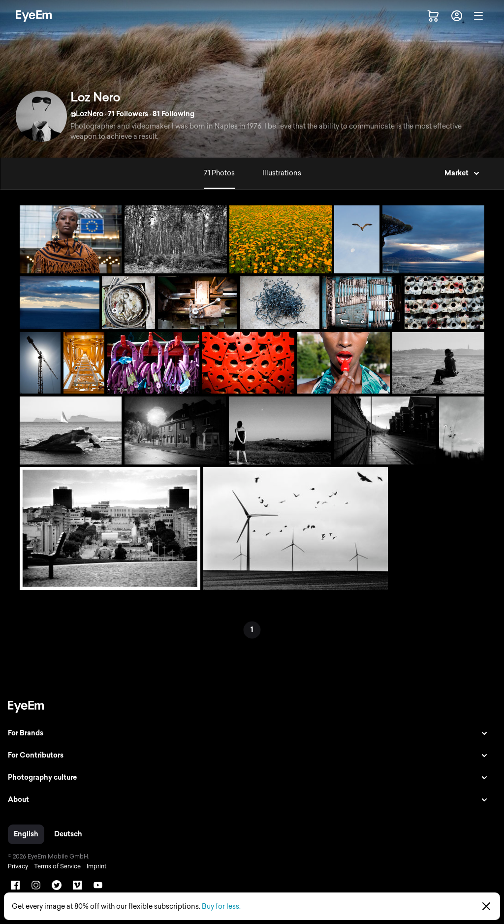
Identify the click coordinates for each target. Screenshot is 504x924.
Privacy (18, 866)
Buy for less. (221, 906)
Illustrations (281, 173)
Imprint (96, 866)
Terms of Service (57, 866)
